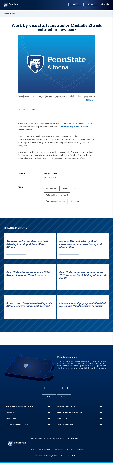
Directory (80, 449)
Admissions (10, 419)
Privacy (33, 449)
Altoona (65, 189)
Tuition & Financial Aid (16, 425)
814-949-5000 (73, 438)
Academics (51, 189)
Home (6, 13)
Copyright (70, 449)
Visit (75, 4)
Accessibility (59, 449)
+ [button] (49, 406)
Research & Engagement (69, 413)
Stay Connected (64, 425)
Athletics (61, 419)
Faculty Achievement (56, 201)
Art (74, 189)
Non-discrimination (45, 449)
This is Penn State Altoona (18, 406)
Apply (90, 4)
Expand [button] (89, 100)
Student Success (65, 406)
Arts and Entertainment (57, 195)
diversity (75, 201)
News (14, 13)
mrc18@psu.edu (51, 177)
